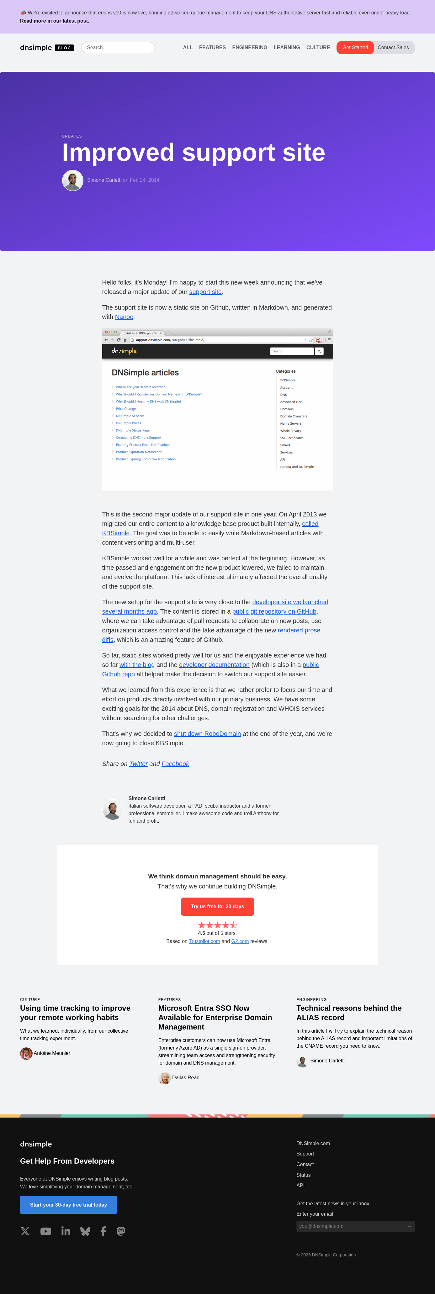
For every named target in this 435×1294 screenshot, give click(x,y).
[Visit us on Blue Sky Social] (85, 1232)
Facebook (175, 763)
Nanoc (124, 316)
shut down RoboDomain (207, 733)
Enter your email (314, 1214)
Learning (287, 47)
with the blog (137, 664)
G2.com (240, 941)
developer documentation (214, 664)
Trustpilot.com (204, 941)
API (300, 1185)
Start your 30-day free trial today (68, 1205)
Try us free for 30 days (217, 906)
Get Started (355, 47)
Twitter (138, 763)
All (188, 47)
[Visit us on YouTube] (45, 1232)
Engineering (250, 47)
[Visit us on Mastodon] (121, 1232)
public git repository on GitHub (274, 611)
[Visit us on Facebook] (103, 1232)
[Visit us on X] (25, 1232)
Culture (318, 47)
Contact (305, 1164)
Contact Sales (393, 47)
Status (303, 1175)
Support (305, 1153)
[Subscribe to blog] (409, 1226)
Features (212, 47)
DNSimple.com (313, 1143)
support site (205, 291)
